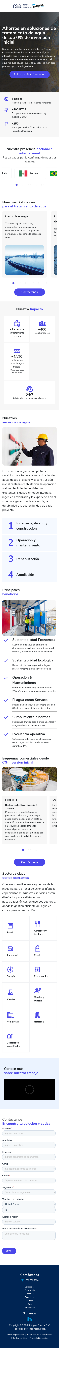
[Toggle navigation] (6, 6)
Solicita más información (29, 74)
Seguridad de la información (39, 1335)
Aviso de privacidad (15, 1335)
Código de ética (20, 1338)
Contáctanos (29, 292)
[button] (17, 185)
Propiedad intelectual (39, 1338)
